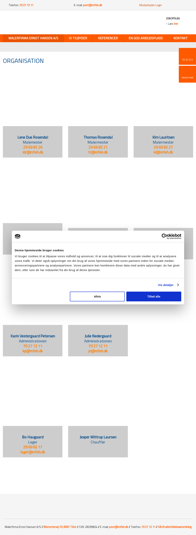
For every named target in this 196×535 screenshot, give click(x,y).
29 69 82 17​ (32, 447)
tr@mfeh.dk (98, 152)
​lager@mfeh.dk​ (32, 452)
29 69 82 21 (98, 147)
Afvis (97, 296)
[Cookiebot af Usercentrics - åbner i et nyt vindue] (164, 236)
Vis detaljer (166, 285)
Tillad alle (153, 296)
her (176, 23)
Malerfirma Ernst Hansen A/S (33, 38)
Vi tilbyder (78, 38)
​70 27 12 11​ (98, 346)
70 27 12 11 (32, 346)
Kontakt (180, 38)
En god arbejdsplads (146, 38)
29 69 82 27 (163, 147)
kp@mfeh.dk (33, 351)
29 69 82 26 (32, 147)
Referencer (108, 38)
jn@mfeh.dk (98, 351)
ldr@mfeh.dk (32, 152)
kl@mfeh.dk (163, 152)
